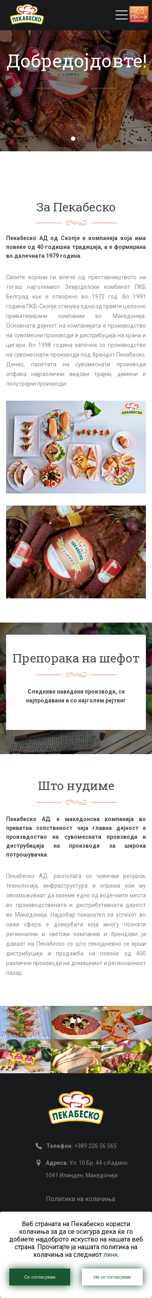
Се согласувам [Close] (40, 1277)
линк (110, 1254)
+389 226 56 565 (81, 1146)
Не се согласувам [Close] (112, 1277)
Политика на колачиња (80, 1199)
